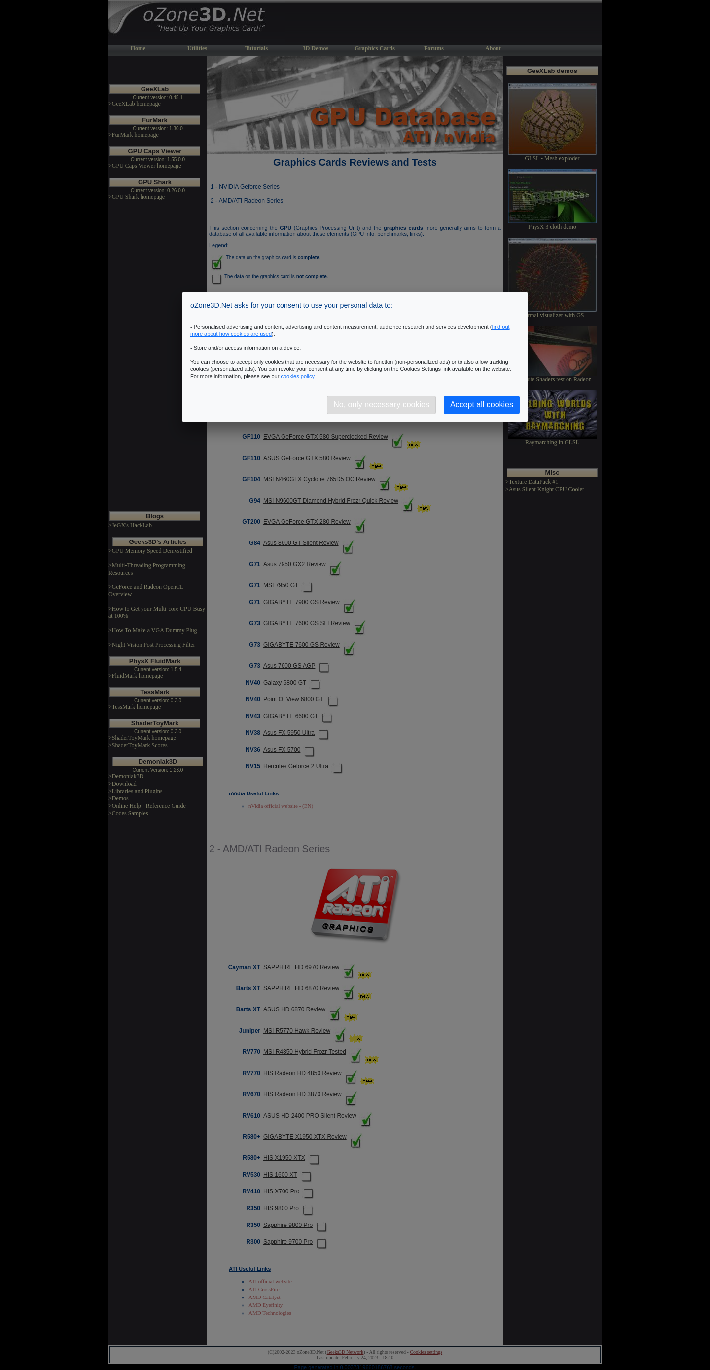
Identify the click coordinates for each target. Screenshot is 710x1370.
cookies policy (297, 376)
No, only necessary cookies (381, 404)
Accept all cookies (481, 404)
